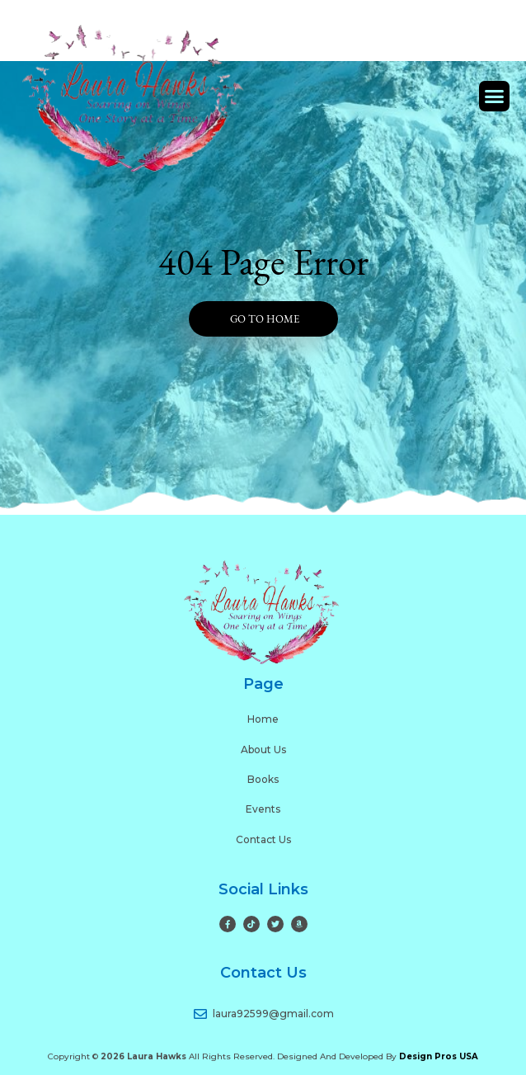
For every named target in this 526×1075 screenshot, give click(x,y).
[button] (494, 96)
